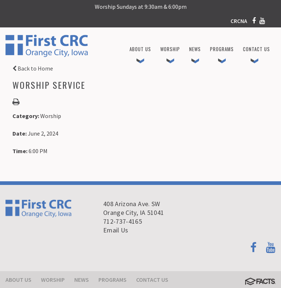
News (81, 279)
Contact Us (152, 279)
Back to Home (32, 68)
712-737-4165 (122, 221)
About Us (18, 279)
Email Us (115, 230)
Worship (53, 279)
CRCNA (239, 21)
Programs (112, 279)
